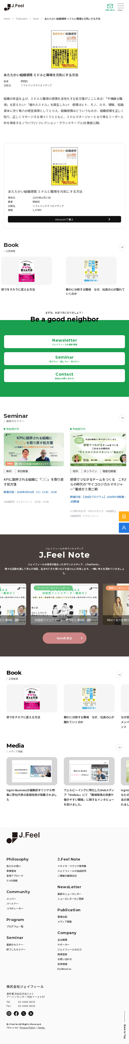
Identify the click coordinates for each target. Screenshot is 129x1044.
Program (15, 920)
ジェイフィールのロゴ (69, 949)
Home (7, 18)
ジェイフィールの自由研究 (71, 870)
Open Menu (120, 6)
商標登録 (62, 954)
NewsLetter (69, 887)
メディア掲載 (64, 921)
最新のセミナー (15, 944)
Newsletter (64, 342)
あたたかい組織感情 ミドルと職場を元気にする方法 (72, 18)
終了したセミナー (16, 949)
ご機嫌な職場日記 (67, 875)
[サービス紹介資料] (124, 516)
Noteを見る (64, 638)
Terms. (41, 1027)
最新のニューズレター (69, 893)
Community (18, 892)
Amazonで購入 (64, 219)
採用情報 (62, 964)
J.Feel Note (68, 859)
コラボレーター (15, 908)
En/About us (64, 968)
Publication (21, 18)
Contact (64, 376)
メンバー (11, 898)
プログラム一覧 (15, 926)
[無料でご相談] (124, 528)
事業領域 (11, 870)
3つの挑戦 (12, 880)
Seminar (64, 359)
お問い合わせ (110, 10)
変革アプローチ (15, 875)
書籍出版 (62, 916)
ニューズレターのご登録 (70, 898)
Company (67, 933)
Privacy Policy (27, 1027)
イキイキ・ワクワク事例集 (71, 866)
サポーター (63, 944)
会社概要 (62, 939)
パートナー (12, 903)
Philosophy (18, 859)
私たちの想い (14, 866)
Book (36, 18)
